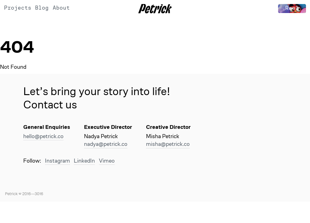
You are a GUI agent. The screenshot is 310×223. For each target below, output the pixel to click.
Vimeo (107, 160)
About (61, 7)
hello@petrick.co (43, 136)
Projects (17, 7)
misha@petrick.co (168, 143)
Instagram (57, 160)
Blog (42, 7)
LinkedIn (84, 160)
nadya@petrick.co (105, 143)
